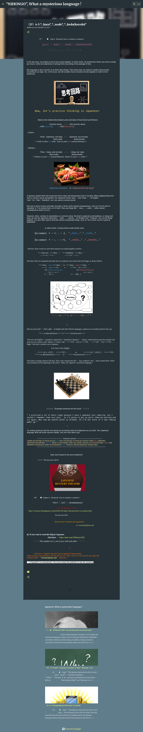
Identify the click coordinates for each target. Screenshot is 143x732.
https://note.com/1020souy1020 (71, 537)
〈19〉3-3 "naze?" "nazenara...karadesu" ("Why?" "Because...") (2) (69, 668)
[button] (28, 32)
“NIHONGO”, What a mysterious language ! (43, 4)
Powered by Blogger (71, 729)
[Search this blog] (129, 4)
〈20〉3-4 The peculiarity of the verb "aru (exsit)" (63, 705)
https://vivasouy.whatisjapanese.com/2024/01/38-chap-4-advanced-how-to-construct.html (60, 511)
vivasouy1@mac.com (86, 525)
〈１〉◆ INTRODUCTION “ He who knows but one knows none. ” (69, 630)
